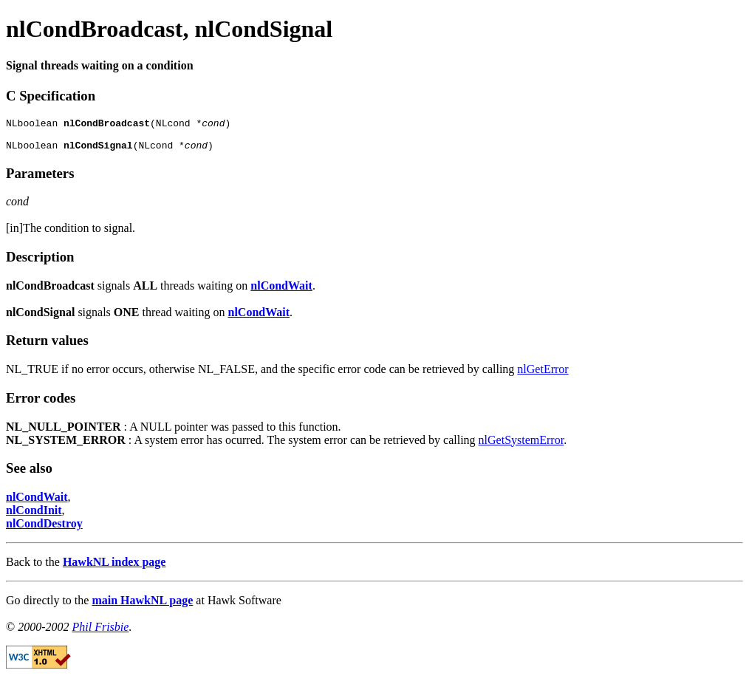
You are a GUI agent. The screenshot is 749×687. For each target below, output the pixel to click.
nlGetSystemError (521, 446)
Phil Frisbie (100, 633)
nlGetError (542, 375)
